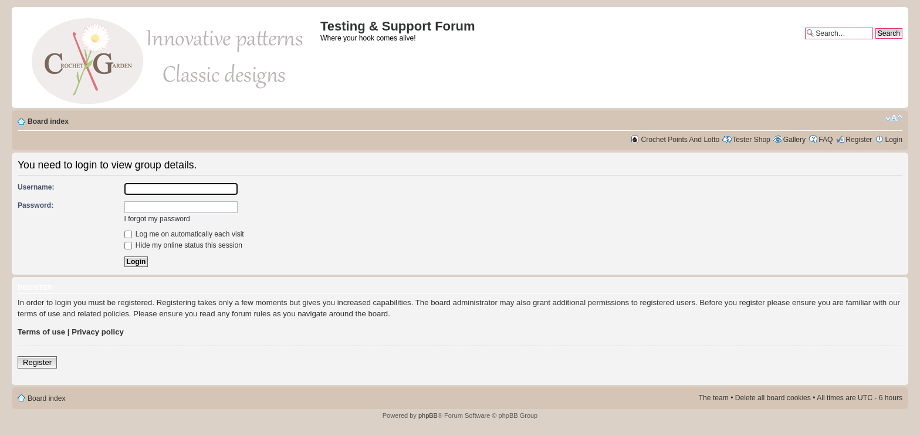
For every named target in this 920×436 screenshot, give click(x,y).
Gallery (794, 140)
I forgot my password (157, 219)
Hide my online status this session (183, 245)
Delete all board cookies (773, 398)
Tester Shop (751, 140)
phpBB (428, 415)
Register (858, 140)
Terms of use (41, 331)
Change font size (893, 118)
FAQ (825, 140)
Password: (35, 205)
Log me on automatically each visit (184, 234)
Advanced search (875, 43)
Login (893, 140)
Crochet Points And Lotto (680, 140)
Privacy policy (98, 331)
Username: (36, 187)
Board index (48, 121)
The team (714, 398)
